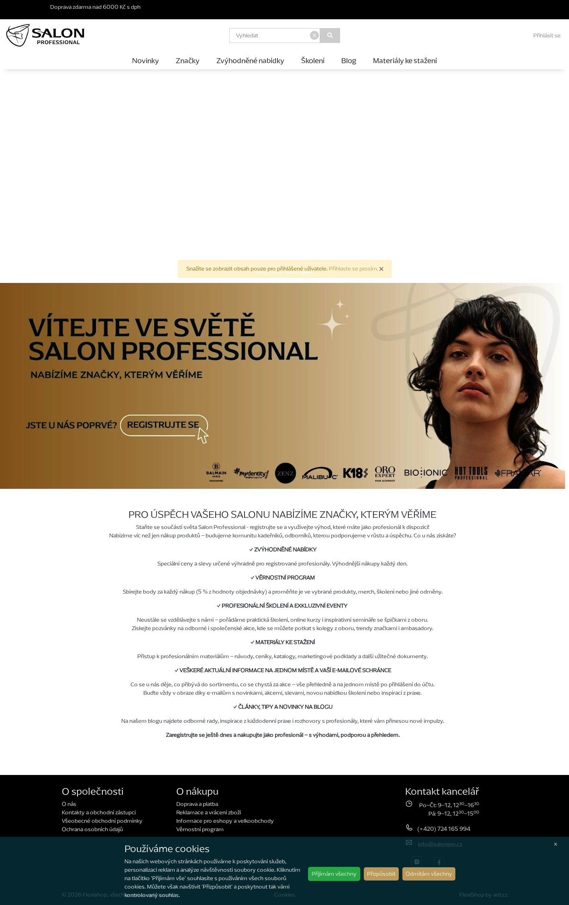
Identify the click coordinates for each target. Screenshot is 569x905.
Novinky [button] (145, 60)
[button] (43, 176)
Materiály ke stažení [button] (405, 60)
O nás (69, 804)
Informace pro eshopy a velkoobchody (225, 821)
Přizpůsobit (381, 874)
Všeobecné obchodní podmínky (102, 821)
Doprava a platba (197, 804)
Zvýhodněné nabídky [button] (250, 60)
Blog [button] (348, 60)
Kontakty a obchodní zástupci (99, 812)
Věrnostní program (200, 829)
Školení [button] (312, 60)
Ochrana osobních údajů (92, 829)
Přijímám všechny (334, 874)
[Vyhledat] (330, 35)
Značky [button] (188, 60)
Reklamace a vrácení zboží (208, 812)
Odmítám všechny (429, 874)
